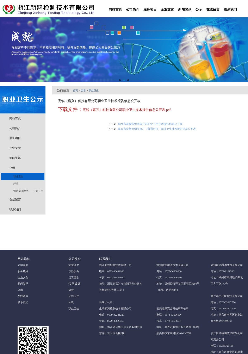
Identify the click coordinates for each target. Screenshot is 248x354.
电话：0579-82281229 (111, 314)
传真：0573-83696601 (168, 320)
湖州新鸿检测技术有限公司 (227, 265)
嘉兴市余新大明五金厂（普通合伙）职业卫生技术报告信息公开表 (157, 128)
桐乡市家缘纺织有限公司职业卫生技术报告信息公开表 (150, 123)
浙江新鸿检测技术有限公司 (115, 265)
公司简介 (132, 9)
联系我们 (230, 9)
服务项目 (150, 9)
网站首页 (115, 9)
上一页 (112, 123)
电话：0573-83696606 (168, 314)
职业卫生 (16, 176)
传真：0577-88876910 (168, 277)
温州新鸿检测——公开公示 (26, 191)
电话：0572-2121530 (222, 271)
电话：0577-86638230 (168, 271)
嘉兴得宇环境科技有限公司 (227, 296)
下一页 (112, 128)
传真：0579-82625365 (111, 320)
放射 (71, 289)
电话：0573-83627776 (223, 302)
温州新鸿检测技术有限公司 (172, 265)
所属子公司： (107, 302)
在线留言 (212, 9)
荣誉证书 (73, 265)
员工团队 (73, 277)
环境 (14, 183)
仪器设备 (73, 271)
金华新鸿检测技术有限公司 (115, 308)
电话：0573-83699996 (111, 271)
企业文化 (167, 9)
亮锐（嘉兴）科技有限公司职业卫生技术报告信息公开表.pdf (126, 110)
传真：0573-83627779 (223, 308)
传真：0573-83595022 (111, 277)
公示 (199, 9)
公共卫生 (73, 296)
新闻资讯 (184, 9)
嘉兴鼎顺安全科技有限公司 (172, 308)
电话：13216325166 (222, 345)
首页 (75, 90)
